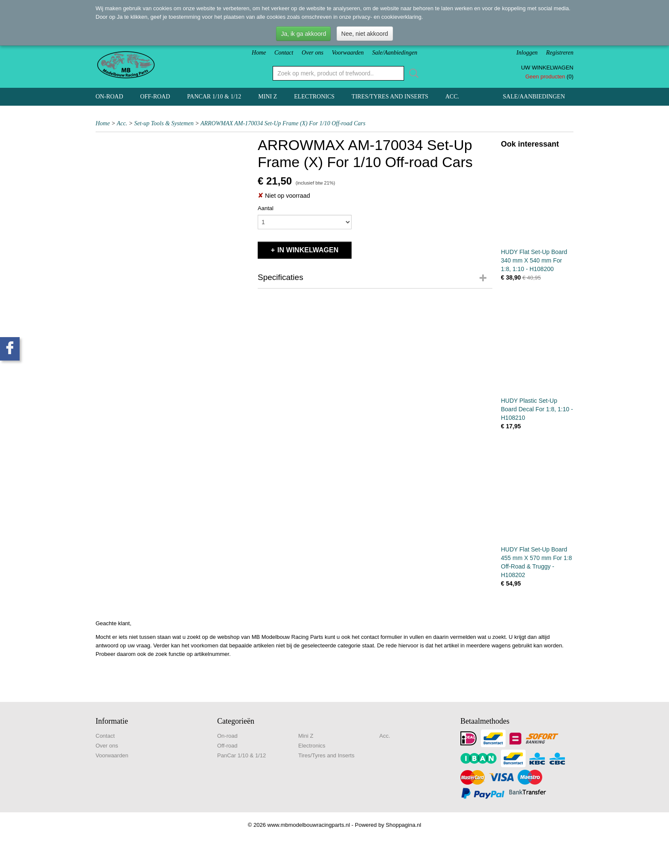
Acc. (452, 96)
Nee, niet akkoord (364, 33)
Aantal (265, 208)
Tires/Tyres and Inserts (390, 96)
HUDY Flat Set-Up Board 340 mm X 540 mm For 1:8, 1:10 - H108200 (534, 260)
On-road (109, 96)
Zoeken (412, 73)
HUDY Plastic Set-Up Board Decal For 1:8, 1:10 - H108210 (537, 409)
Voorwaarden (348, 52)
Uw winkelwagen (547, 67)
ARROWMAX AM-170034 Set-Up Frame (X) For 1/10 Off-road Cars (283, 123)
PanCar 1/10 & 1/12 (214, 96)
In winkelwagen (307, 250)
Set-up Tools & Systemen (164, 123)
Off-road (155, 96)
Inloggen (527, 52)
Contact (283, 52)
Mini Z (267, 96)
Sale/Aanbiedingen (394, 52)
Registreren (559, 52)
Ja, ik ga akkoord (303, 33)
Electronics (314, 96)
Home (259, 52)
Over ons (312, 52)
